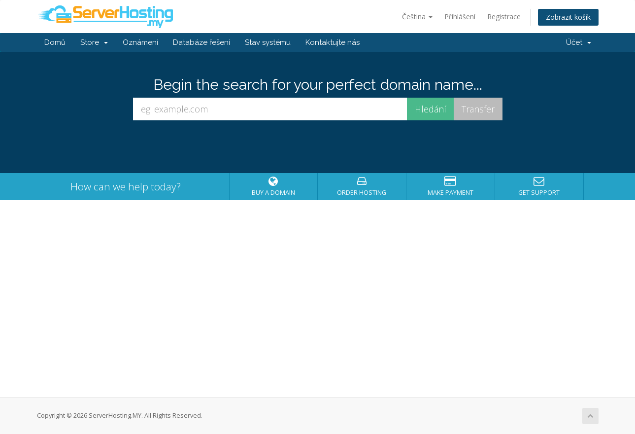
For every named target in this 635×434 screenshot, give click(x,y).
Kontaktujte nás (332, 42)
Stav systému (268, 42)
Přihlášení (459, 16)
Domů (55, 42)
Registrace (504, 16)
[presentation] (318, 147)
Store (94, 42)
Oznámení (140, 42)
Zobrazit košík (568, 17)
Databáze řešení (201, 42)
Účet (578, 42)
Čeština (417, 16)
